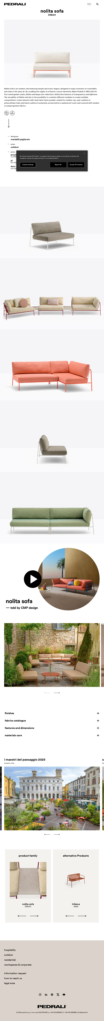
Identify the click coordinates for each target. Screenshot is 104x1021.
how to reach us (13, 978)
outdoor (15, 147)
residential (10, 959)
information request (15, 973)
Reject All (58, 164)
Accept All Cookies (76, 164)
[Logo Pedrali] (15, 4)
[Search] (97, 4)
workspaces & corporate (17, 964)
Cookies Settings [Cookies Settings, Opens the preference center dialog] (27, 164)
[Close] (84, 153)
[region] (52, 160)
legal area (9, 983)
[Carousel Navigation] (52, 693)
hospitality (10, 950)
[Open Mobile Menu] (89, 4)
